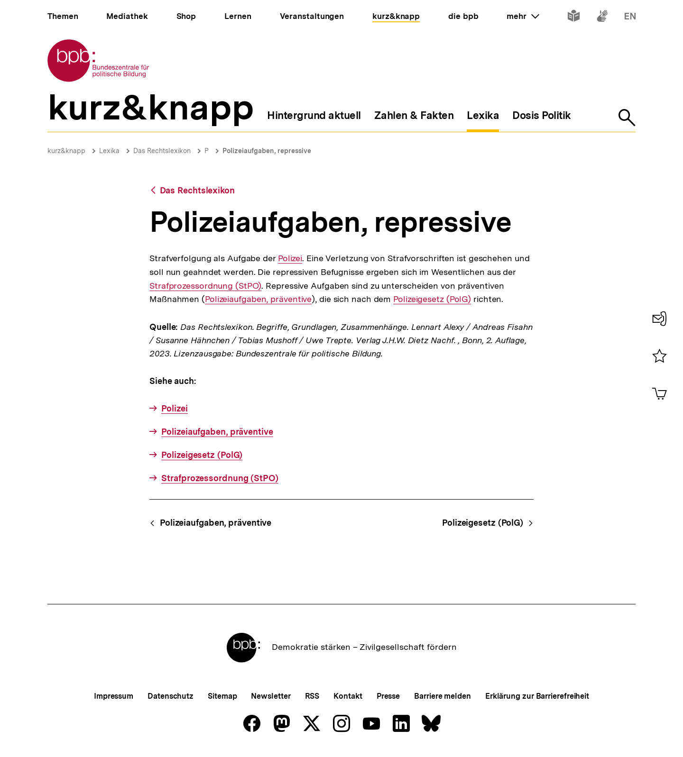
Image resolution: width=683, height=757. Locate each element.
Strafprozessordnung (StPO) (205, 286)
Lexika (109, 151)
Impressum (113, 696)
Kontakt (347, 696)
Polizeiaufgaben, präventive (258, 299)
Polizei (289, 258)
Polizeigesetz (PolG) (432, 299)
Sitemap (222, 696)
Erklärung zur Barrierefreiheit (537, 696)
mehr (523, 16)
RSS (312, 696)
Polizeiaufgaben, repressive (266, 151)
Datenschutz (171, 696)
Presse (388, 696)
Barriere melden (442, 696)
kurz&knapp (66, 151)
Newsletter (270, 696)
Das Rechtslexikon (162, 151)
